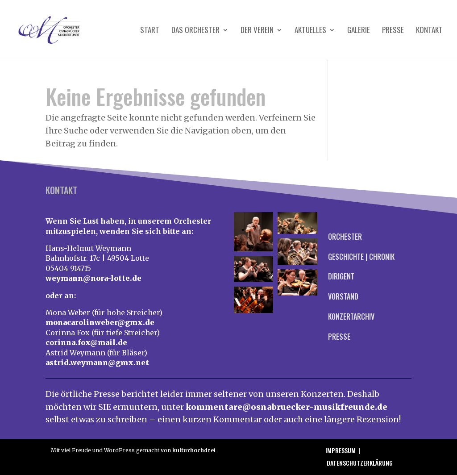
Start (149, 31)
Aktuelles (310, 31)
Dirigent (341, 276)
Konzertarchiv (351, 316)
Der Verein (257, 31)
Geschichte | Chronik (361, 256)
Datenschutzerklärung (360, 462)
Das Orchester (195, 31)
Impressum (340, 450)
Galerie (358, 31)
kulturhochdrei (194, 450)
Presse (393, 31)
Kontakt (429, 31)
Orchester (345, 236)
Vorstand (343, 296)
